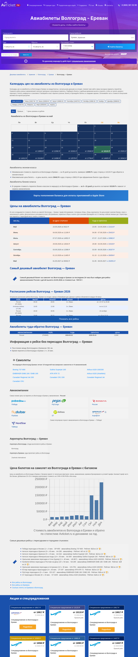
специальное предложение (84, 61)
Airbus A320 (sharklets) (96, 373)
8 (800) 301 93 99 (129, 5)
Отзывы (100, 5)
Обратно (34, 42)
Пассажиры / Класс (67, 42)
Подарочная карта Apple (67, 5)
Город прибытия (75, 33)
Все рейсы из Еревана (20, 585)
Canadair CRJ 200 (57, 377)
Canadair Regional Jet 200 (23, 377)
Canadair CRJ (18, 381)
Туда (4, 42)
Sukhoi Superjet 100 (58, 370)
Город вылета (7, 33)
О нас (92, 5)
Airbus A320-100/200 (95, 370)
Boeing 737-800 (19, 370)
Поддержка (83, 5)
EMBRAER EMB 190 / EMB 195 (25, 373)
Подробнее (27, 627)
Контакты (109, 5)
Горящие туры (50, 5)
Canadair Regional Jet (96, 377)
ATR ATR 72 (55, 373)
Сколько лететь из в (27, 588)
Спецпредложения (35, 5)
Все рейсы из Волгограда (22, 582)
